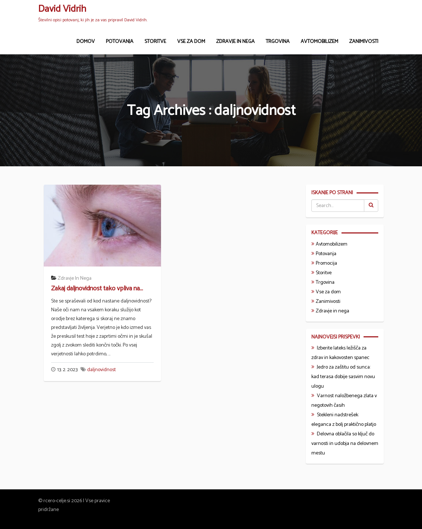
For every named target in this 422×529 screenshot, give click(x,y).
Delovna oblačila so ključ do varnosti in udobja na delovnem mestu (344, 443)
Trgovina (278, 41)
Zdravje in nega (235, 41)
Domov (85, 41)
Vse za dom (191, 41)
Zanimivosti (363, 41)
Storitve (155, 41)
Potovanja (119, 41)
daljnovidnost (101, 370)
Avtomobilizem (319, 41)
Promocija (326, 263)
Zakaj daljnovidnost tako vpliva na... (97, 288)
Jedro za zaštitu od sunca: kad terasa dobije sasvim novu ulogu (343, 377)
